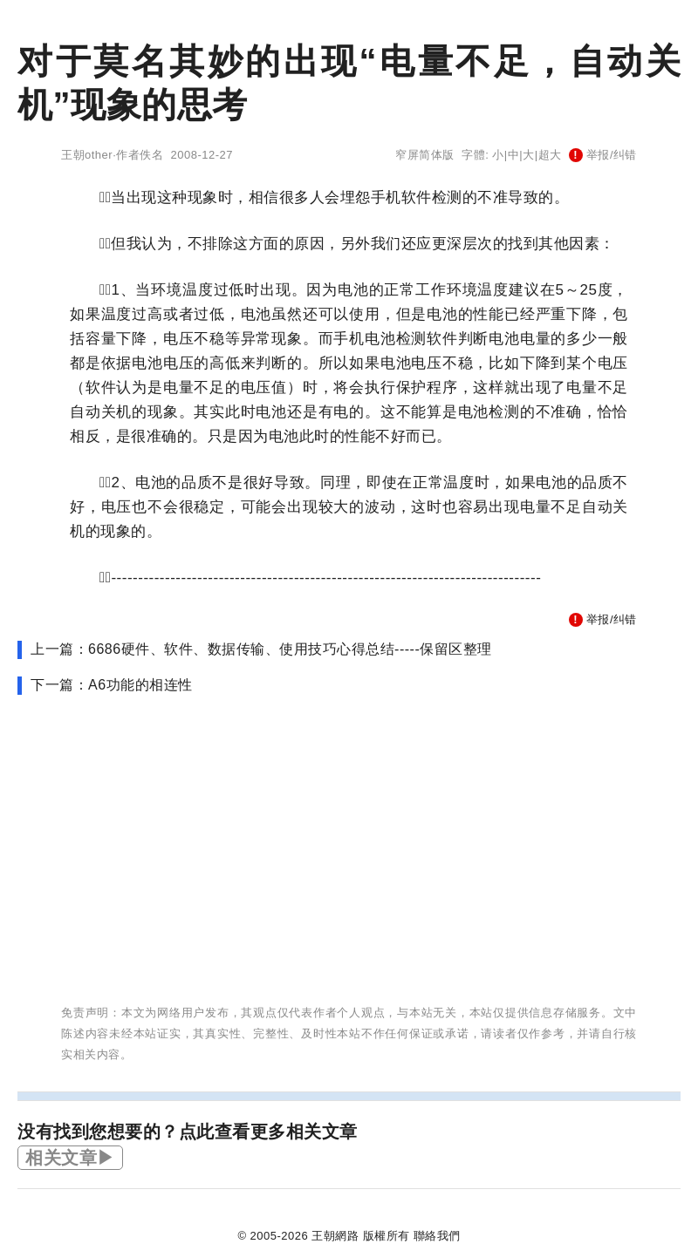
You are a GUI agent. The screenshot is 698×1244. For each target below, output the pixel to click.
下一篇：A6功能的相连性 (112, 684)
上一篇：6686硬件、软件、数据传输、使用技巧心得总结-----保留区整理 (261, 649)
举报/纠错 (603, 154)
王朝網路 (335, 1235)
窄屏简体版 (425, 154)
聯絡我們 (437, 1235)
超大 (550, 154)
